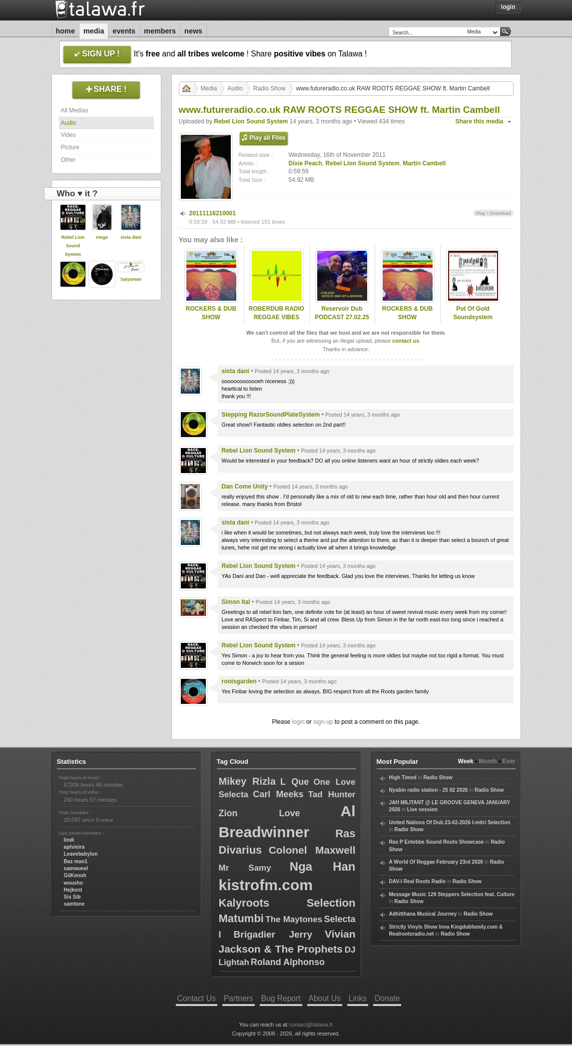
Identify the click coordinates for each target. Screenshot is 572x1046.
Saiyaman (130, 279)
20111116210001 (212, 213)
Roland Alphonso (288, 962)
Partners (238, 998)
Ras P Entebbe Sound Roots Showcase (436, 842)
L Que (294, 782)
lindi (69, 840)
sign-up (323, 721)
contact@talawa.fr (311, 1025)
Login (508, 6)
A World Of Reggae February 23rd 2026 (436, 862)
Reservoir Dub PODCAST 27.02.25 (342, 313)
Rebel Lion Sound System (72, 246)
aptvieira (74, 847)
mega (102, 237)
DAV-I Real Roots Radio (417, 881)
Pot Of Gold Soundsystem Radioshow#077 (473, 317)
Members (160, 31)
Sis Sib (72, 897)
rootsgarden (239, 681)
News (193, 31)
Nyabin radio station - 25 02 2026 (428, 790)
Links (358, 998)
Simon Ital (236, 601)
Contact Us (196, 998)
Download (500, 213)
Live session (422, 809)
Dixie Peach (305, 163)
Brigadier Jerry (273, 934)
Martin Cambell (424, 163)
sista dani (130, 237)
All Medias (74, 110)
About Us (325, 998)
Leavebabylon (81, 854)
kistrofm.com (266, 885)
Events (123, 31)
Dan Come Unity (245, 486)
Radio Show (269, 88)
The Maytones (293, 919)
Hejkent (73, 890)
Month (488, 761)
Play (480, 213)
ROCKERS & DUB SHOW (211, 313)
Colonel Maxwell (312, 850)
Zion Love (259, 813)
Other (68, 159)
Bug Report (281, 998)
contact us (405, 341)
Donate (387, 998)
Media (93, 31)
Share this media (480, 121)
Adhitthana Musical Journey (423, 914)
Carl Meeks (278, 794)
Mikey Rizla (247, 781)
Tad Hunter (332, 794)
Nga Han (323, 866)
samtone (74, 904)
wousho (73, 883)
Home (65, 31)
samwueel (76, 868)
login (298, 721)
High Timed (403, 777)
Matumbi (241, 918)
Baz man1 (76, 861)
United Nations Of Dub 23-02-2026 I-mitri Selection (450, 822)
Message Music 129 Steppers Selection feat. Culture (452, 894)
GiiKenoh (75, 875)
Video (68, 134)
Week (466, 761)
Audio (68, 122)
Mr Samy (245, 868)
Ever (508, 761)
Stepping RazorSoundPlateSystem (271, 414)
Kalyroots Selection (287, 903)
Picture (70, 147)
